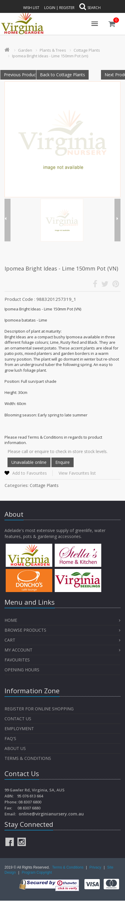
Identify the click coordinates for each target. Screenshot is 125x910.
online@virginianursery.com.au (51, 814)
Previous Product (20, 74)
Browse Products (25, 630)
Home (11, 620)
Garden (25, 50)
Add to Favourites (29, 473)
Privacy (95, 867)
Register (67, 7)
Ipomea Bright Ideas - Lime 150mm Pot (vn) (50, 56)
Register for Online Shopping (39, 709)
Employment (19, 728)
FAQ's (10, 738)
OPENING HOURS (22, 670)
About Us (15, 748)
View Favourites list (77, 473)
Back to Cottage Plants (62, 74)
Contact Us (18, 718)
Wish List (31, 7)
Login (49, 7)
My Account (18, 650)
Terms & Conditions (28, 758)
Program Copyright (37, 872)
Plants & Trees (53, 50)
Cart (10, 640)
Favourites (18, 660)
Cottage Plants (87, 50)
